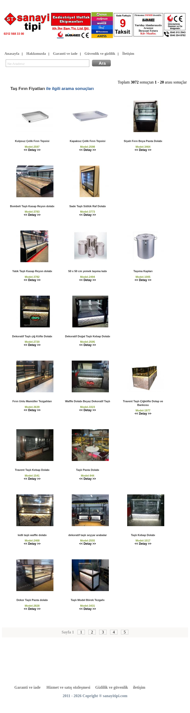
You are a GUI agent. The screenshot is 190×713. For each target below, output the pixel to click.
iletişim (139, 687)
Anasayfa (11, 54)
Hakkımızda (36, 54)
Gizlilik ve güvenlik (111, 687)
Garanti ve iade (65, 54)
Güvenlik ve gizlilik (100, 54)
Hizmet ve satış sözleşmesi (68, 687)
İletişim (128, 54)
